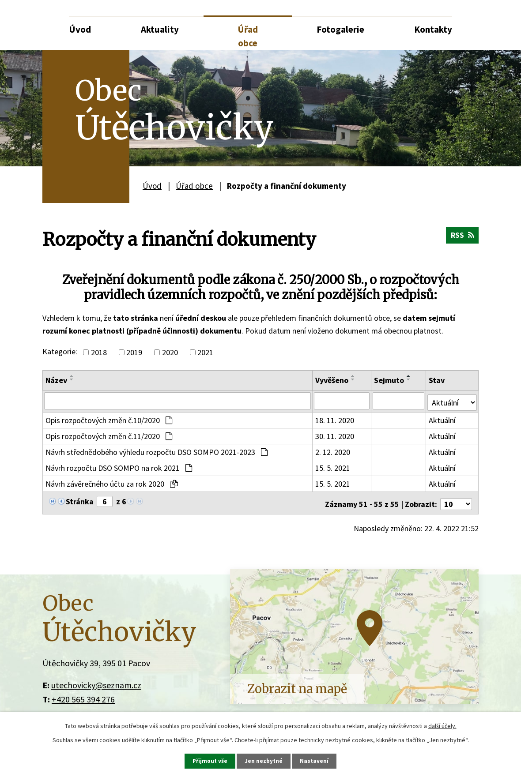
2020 (170, 352)
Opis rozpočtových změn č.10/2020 (108, 418)
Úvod (80, 29)
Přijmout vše (209, 761)
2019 (134, 352)
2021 (205, 352)
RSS (462, 237)
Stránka (80, 500)
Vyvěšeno (332, 380)
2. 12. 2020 (333, 450)
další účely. (442, 725)
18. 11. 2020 (335, 418)
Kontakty (433, 29)
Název (56, 380)
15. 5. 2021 (333, 466)
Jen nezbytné (264, 761)
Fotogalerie (340, 29)
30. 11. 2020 (335, 434)
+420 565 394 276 (83, 695)
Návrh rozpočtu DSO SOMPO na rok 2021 (118, 466)
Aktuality (160, 29)
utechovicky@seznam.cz (96, 681)
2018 (99, 352)
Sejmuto (389, 380)
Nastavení (315, 761)
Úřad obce (248, 36)
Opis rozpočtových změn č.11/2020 (108, 434)
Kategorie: (59, 351)
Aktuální (443, 418)
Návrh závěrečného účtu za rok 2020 (111, 482)
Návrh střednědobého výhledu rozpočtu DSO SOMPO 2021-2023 (156, 450)
